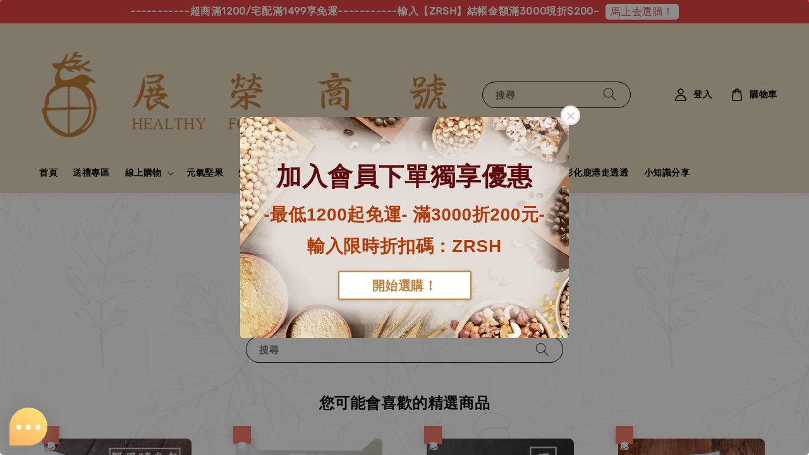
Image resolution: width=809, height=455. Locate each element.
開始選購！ (404, 285)
